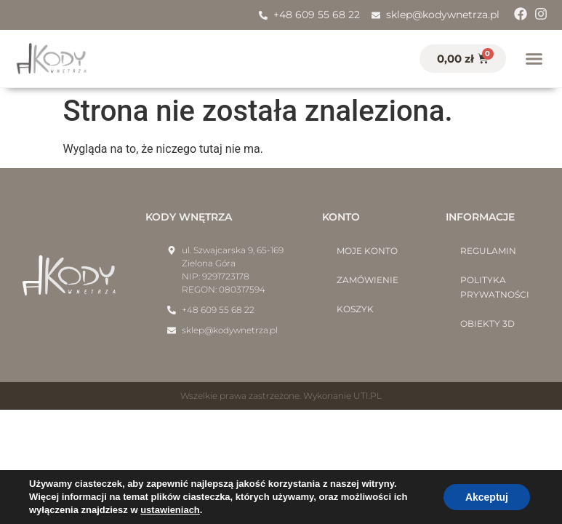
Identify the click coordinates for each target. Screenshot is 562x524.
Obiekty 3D (487, 323)
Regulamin (488, 250)
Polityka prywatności (494, 287)
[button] (534, 59)
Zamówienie (367, 279)
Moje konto (367, 250)
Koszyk (355, 308)
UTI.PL (367, 395)
